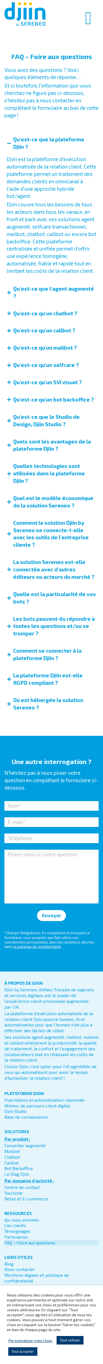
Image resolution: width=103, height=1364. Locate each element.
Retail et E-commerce (26, 1194)
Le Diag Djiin (16, 1170)
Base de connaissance (26, 1113)
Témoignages (17, 1227)
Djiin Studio (15, 1107)
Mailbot (12, 1147)
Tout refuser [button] (70, 1340)
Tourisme (13, 1189)
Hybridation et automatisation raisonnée (44, 1096)
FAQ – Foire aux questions (29, 1238)
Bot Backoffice (18, 1164)
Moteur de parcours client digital (37, 1101)
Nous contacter (19, 1265)
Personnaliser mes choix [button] (30, 1340)
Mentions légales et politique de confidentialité (36, 1274)
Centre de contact (22, 1183)
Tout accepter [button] (23, 1351)
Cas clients (15, 1221)
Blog (8, 1259)
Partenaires (16, 1233)
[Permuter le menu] (88, 18)
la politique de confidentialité (37, 943)
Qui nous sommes (21, 1216)
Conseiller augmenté (25, 1141)
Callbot (11, 1158)
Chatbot (12, 1153)
